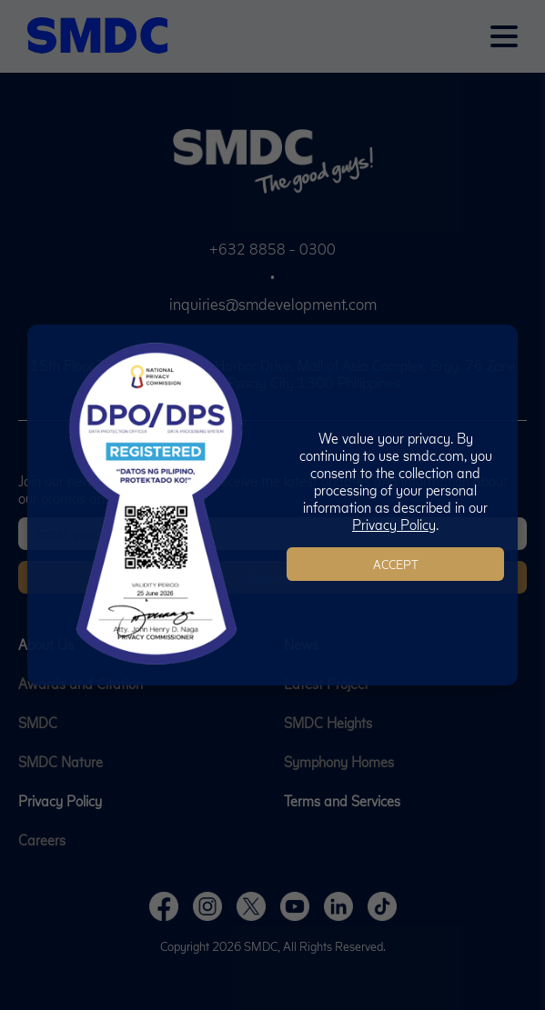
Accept (396, 564)
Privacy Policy (394, 524)
